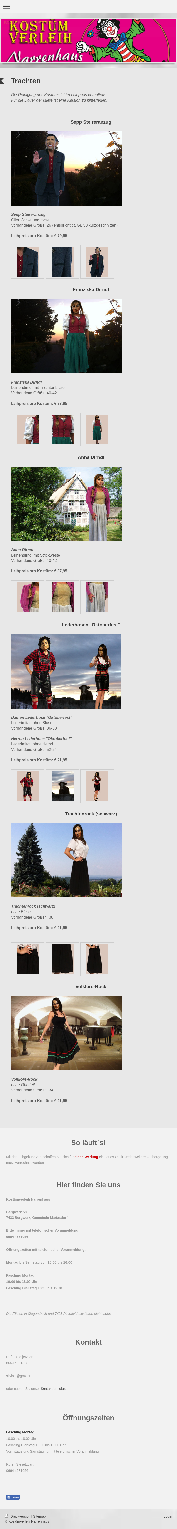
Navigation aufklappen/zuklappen (88, 6)
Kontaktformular (53, 1389)
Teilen (13, 1497)
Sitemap (39, 1516)
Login (168, 1516)
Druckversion (18, 1516)
